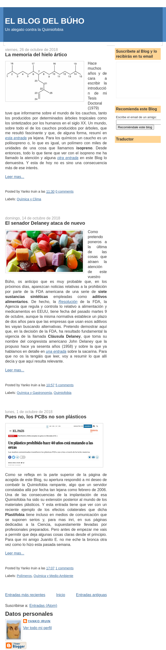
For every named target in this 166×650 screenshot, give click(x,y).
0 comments (64, 191)
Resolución (68, 302)
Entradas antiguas (91, 595)
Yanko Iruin (39, 621)
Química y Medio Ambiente (53, 576)
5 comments (64, 385)
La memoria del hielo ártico (36, 54)
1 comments (64, 568)
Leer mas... (14, 177)
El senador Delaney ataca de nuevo (45, 223)
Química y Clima (29, 199)
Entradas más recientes (25, 595)
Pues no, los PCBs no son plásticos (45, 416)
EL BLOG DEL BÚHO (45, 21)
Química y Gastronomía (34, 393)
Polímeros (24, 576)
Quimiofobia (62, 393)
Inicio (60, 595)
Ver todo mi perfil (37, 628)
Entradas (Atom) (43, 606)
